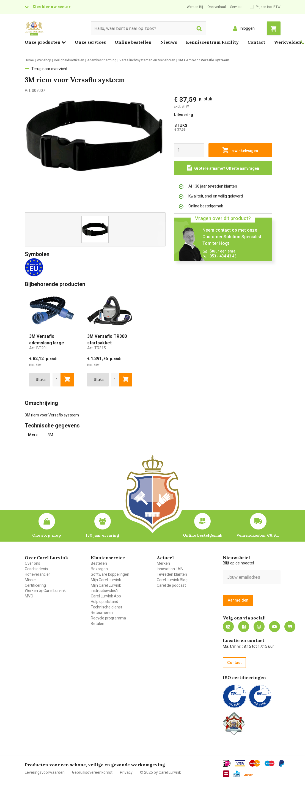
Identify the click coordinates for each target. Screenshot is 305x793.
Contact (256, 42)
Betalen (97, 623)
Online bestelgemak (202, 535)
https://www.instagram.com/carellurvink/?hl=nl (259, 626)
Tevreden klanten (172, 574)
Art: (38, 348)
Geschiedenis (36, 569)
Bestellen (99, 563)
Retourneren (102, 612)
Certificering (35, 585)
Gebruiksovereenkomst (92, 772)
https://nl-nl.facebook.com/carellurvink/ (243, 626)
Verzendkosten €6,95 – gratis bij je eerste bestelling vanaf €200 (258, 535)
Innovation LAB (170, 569)
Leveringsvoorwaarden (45, 772)
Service (235, 7)
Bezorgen (99, 569)
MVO (29, 596)
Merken (163, 563)
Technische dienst (106, 607)
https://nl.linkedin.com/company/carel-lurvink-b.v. (228, 626)
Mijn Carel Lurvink (106, 580)
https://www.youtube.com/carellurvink (274, 626)
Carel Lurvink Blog (172, 580)
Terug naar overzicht (49, 69)
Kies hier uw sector (51, 6)
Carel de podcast (171, 585)
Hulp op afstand (104, 601)
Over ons (32, 563)
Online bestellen (133, 42)
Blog (289, 626)
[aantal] (57, 379)
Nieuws (168, 42)
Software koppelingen (110, 574)
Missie (30, 580)
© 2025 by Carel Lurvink (160, 772)
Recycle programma (108, 618)
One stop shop (46, 535)
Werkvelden (287, 42)
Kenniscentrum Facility (212, 42)
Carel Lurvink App (106, 596)
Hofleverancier (37, 574)
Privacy (126, 772)
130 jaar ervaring (102, 535)
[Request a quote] (223, 168)
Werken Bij (195, 7)
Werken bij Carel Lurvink (45, 590)
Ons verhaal (216, 7)
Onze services (90, 42)
